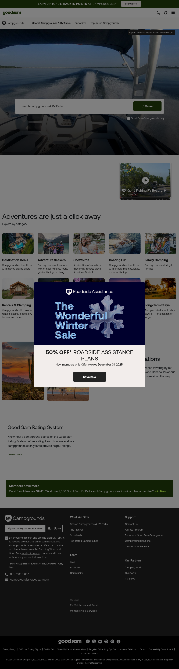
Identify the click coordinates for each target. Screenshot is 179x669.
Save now (89, 376)
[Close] (140, 287)
